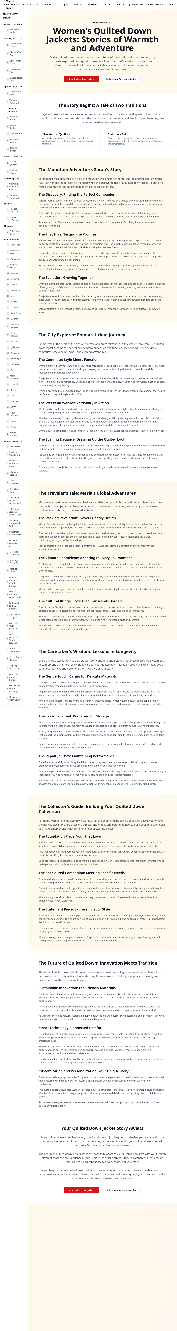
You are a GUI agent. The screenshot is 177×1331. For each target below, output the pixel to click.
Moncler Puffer (12, 149)
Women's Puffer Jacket (14, 101)
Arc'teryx (13, 279)
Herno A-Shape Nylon (14, 650)
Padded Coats (12, 171)
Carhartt (12, 370)
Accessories (93, 4)
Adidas (12, 301)
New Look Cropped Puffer (12, 677)
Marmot (12, 318)
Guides (77, 4)
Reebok (12, 421)
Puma (11, 427)
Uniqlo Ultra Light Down (14, 698)
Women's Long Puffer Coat (13, 186)
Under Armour (12, 434)
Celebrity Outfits (156, 4)
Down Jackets (12, 163)
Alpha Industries (13, 377)
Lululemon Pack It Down (14, 533)
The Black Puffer (13, 31)
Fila (10, 395)
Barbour (12, 341)
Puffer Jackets (30, 4)
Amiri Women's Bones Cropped (12, 638)
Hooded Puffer (12, 141)
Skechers (13, 401)
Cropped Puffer (12, 126)
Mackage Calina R (12, 473)
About (172, 4)
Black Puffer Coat (14, 53)
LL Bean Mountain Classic (12, 463)
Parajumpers (14, 358)
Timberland (14, 364)
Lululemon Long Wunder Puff (14, 523)
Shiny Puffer (14, 133)
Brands (108, 4)
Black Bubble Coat (14, 79)
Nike (11, 296)
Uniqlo (12, 284)
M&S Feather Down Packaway (14, 688)
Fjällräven (13, 347)
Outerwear (49, 4)
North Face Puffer (13, 118)
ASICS (11, 407)
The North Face (13, 252)
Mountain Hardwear (13, 326)
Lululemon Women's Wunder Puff (14, 500)
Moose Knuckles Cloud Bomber (12, 581)
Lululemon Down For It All (13, 543)
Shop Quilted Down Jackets (81, 79)
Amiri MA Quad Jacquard (12, 626)
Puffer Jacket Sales (14, 232)
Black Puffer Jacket (14, 45)
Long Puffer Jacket (14, 62)
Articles (120, 4)
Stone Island (14, 313)
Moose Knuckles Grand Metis (14, 594)
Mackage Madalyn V (13, 553)
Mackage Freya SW (12, 561)
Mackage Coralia (12, 570)
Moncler (12, 273)
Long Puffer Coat (14, 70)
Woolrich (13, 353)
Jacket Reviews (136, 4)
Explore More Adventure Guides (121, 79)
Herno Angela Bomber (14, 658)
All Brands (13, 244)
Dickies (12, 390)
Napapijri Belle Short (13, 667)
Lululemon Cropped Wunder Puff (14, 512)
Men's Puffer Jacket (14, 93)
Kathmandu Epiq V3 (14, 616)
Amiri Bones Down (14, 490)
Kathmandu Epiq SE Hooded (13, 606)
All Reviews (14, 446)
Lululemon (13, 290)
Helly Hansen (12, 334)
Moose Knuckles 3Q (14, 482)
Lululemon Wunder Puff (14, 453)
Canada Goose (12, 266)
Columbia (13, 307)
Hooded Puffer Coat (13, 210)
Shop (64, 4)
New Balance (12, 414)
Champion (13, 384)
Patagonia (13, 259)
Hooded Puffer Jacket (14, 219)
